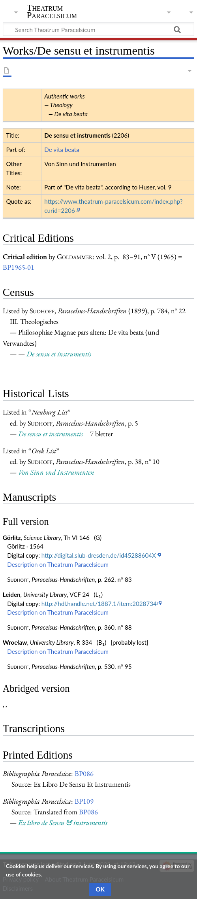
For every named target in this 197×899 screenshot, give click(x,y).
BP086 (84, 773)
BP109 (84, 801)
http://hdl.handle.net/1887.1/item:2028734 (99, 603)
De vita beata (61, 149)
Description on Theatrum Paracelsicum (58, 564)
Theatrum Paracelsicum (52, 11)
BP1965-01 (18, 267)
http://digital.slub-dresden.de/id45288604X (98, 555)
